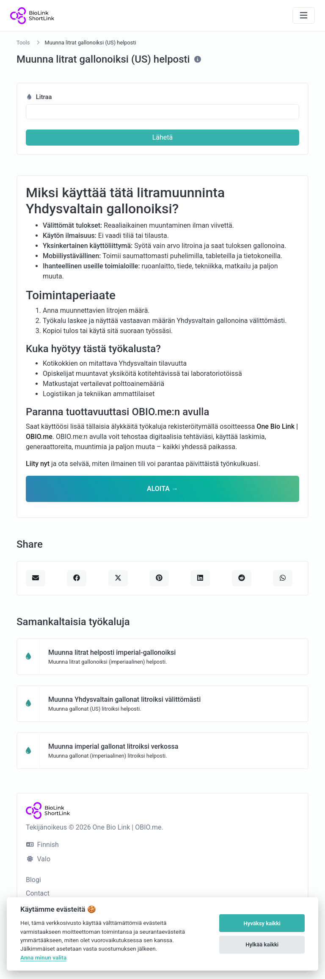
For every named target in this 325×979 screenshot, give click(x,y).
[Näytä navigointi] (303, 15)
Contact (38, 893)
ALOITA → (162, 489)
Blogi (33, 880)
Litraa (39, 97)
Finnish (42, 845)
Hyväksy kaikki (262, 923)
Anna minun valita (43, 957)
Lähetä (162, 137)
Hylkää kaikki (261, 944)
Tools (23, 42)
